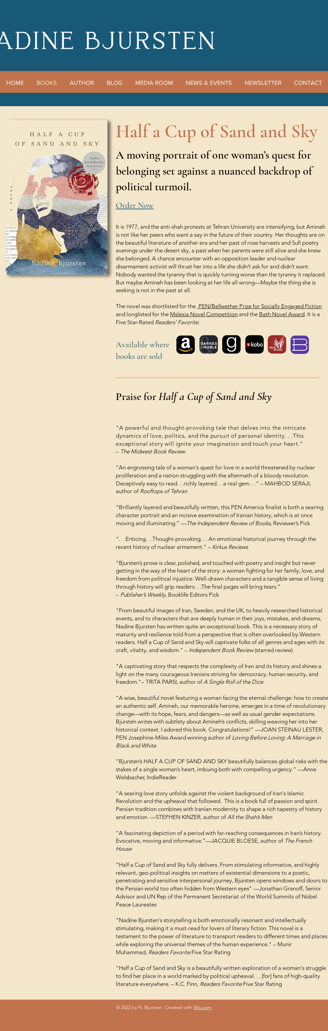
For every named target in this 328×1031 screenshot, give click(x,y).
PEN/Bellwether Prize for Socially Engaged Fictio (258, 306)
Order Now (135, 205)
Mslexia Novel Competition (204, 314)
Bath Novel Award (282, 314)
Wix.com (202, 1007)
